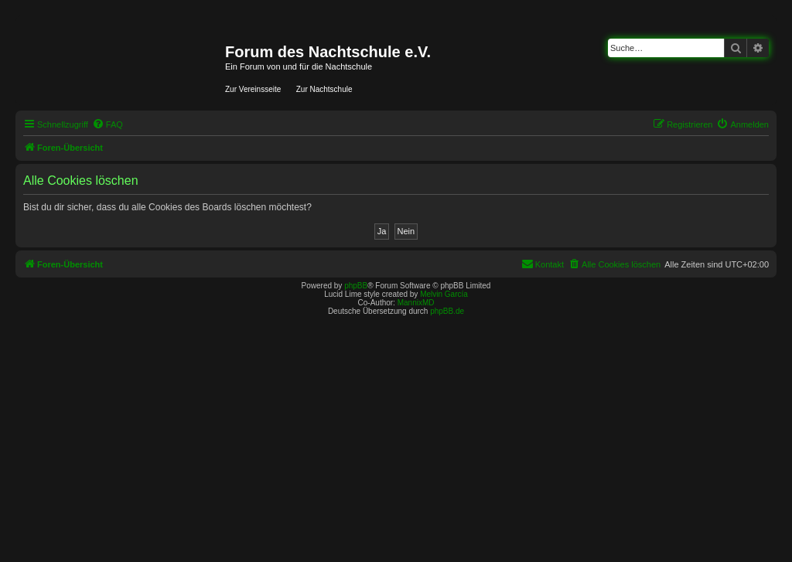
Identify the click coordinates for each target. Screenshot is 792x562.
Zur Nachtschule (324, 89)
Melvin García (444, 294)
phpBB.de (447, 311)
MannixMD (416, 302)
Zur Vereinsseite (253, 89)
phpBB (355, 285)
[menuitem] (107, 124)
